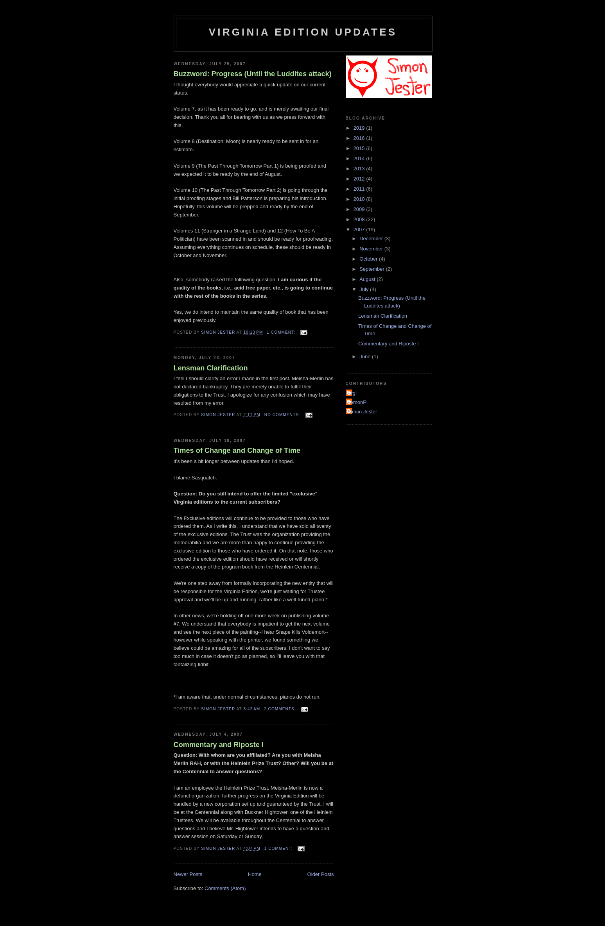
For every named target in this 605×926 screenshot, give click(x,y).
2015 (360, 148)
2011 (360, 189)
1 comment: (281, 332)
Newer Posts (188, 874)
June (365, 356)
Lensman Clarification (211, 368)
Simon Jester (362, 412)
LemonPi (358, 402)
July (364, 289)
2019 (360, 128)
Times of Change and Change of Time (237, 450)
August (368, 279)
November (371, 249)
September (372, 269)
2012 (360, 179)
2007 (360, 229)
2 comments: (280, 709)
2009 (360, 209)
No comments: (283, 415)
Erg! (352, 393)
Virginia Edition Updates (303, 32)
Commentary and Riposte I (219, 745)
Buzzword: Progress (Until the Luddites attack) (253, 74)
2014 (360, 158)
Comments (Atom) (225, 888)
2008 (360, 219)
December (371, 238)
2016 (360, 138)
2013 (360, 169)
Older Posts (320, 874)
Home (255, 874)
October (369, 259)
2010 (360, 199)
